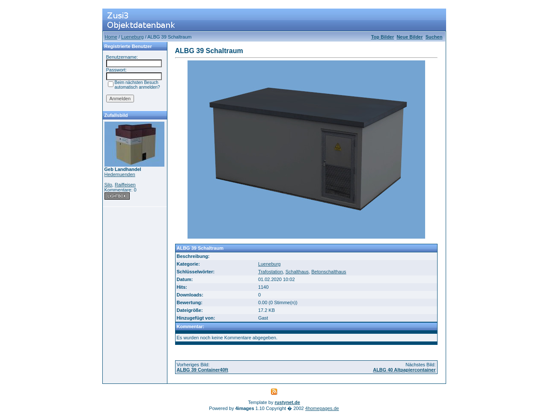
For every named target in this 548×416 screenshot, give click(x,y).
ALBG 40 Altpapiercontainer (404, 369)
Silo (108, 184)
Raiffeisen (125, 184)
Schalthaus (297, 271)
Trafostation (270, 271)
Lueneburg (132, 36)
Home (111, 36)
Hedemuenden (119, 174)
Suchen (434, 36)
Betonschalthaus (328, 271)
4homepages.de (322, 408)
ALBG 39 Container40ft (202, 369)
